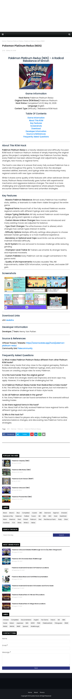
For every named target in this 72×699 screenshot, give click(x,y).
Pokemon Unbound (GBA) (21, 488)
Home (4, 41)
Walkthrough (35, 626)
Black (5, 513)
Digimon (56, 513)
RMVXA (12, 626)
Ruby (60, 519)
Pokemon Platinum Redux (15, 41)
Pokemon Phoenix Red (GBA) (22, 497)
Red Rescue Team (50, 519)
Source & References (36, 134)
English (36, 620)
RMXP (18, 626)
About (36, 692)
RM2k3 (5, 626)
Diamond (47, 513)
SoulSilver (6, 523)
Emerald (64, 513)
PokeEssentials (47, 623)
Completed (25, 513)
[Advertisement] (36, 16)
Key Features (36, 123)
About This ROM (36, 120)
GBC (49, 516)
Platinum (20, 429)
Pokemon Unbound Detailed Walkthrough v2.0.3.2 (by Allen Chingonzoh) (37, 550)
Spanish (25, 626)
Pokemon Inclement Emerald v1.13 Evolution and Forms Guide (32, 586)
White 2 (26, 523)
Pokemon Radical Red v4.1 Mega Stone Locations (28, 604)
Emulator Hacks (34, 696)
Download (36, 128)
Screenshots (36, 126)
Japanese (20, 623)
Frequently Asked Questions (36, 136)
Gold (55, 516)
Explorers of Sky (8, 516)
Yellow (33, 523)
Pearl (19, 519)
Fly (4, 50)
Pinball (26, 519)
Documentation (26, 620)
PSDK (38, 623)
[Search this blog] (27, 535)
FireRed (26, 516)
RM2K (66, 623)
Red (40, 519)
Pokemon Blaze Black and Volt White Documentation (30, 577)
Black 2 (11, 513)
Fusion (34, 516)
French (53, 620)
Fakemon (19, 516)
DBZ (40, 513)
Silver (66, 519)
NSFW (33, 623)
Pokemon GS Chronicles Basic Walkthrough (27, 559)
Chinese (5, 620)
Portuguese (58, 623)
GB (39, 516)
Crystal (34, 513)
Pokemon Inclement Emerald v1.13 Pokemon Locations (30, 568)
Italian (12, 623)
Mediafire (10, 320)
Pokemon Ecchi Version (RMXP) (22, 479)
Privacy (42, 692)
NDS (8, 429)
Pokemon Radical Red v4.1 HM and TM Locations (28, 595)
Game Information (36, 118)
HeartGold (63, 516)
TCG (13, 523)
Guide (5, 623)
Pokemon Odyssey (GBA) (20, 461)
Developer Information (36, 131)
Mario (5, 519)
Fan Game (44, 620)
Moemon (12, 519)
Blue (18, 513)
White (19, 523)
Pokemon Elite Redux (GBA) (21, 470)
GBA (44, 516)
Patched (13, 429)
